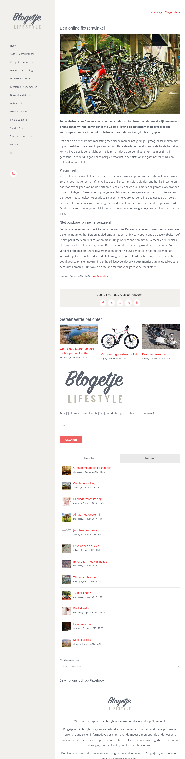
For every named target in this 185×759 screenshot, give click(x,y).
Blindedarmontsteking (87, 499)
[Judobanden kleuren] (66, 531)
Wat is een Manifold (85, 577)
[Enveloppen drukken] (66, 547)
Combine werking (84, 483)
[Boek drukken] (66, 609)
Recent (150, 458)
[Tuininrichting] (66, 593)
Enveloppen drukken (86, 546)
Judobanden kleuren (86, 530)
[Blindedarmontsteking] (66, 500)
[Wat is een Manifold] (66, 578)
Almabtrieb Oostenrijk (87, 514)
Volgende (171, 12)
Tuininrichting (82, 593)
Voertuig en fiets (100, 275)
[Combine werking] (66, 484)
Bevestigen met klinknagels (90, 561)
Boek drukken (82, 608)
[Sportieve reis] (66, 640)
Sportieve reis (82, 640)
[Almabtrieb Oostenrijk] (66, 515)
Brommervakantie (154, 354)
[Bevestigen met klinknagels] (66, 562)
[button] (27, 153)
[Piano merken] (66, 625)
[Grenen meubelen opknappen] (66, 468)
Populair (89, 458)
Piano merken (82, 624)
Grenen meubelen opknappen (92, 468)
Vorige (158, 12)
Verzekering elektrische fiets (120, 354)
